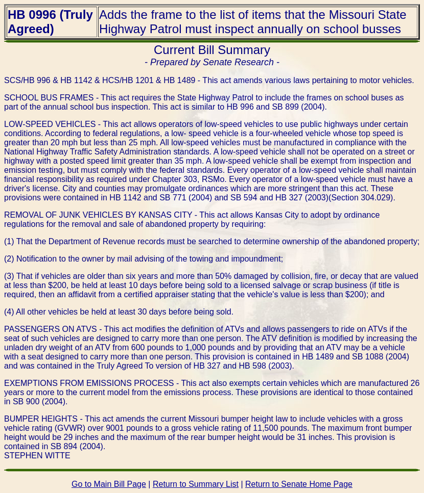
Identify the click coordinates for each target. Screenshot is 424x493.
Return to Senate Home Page (298, 484)
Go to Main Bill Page (109, 484)
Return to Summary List (196, 484)
